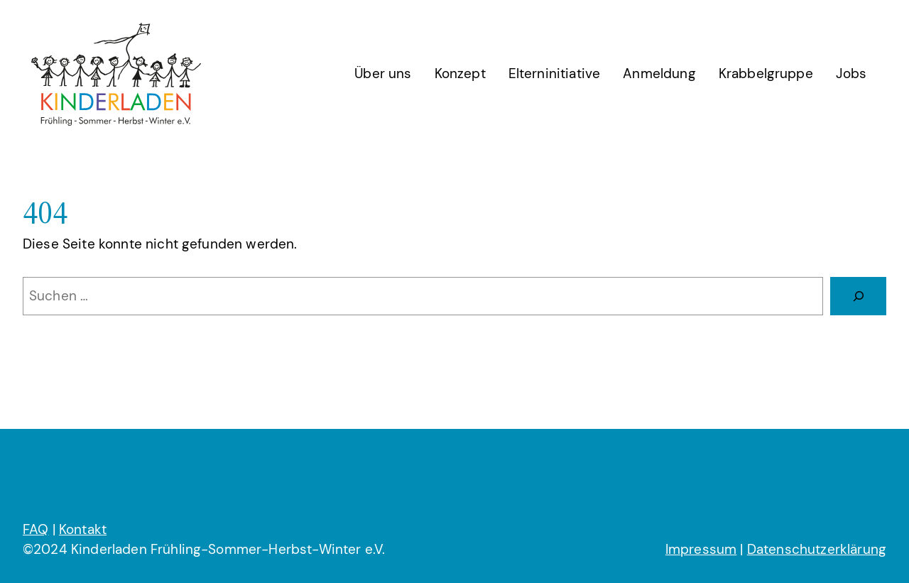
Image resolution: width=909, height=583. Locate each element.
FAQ (35, 529)
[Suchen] (858, 296)
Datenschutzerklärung (816, 549)
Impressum (700, 549)
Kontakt (83, 529)
